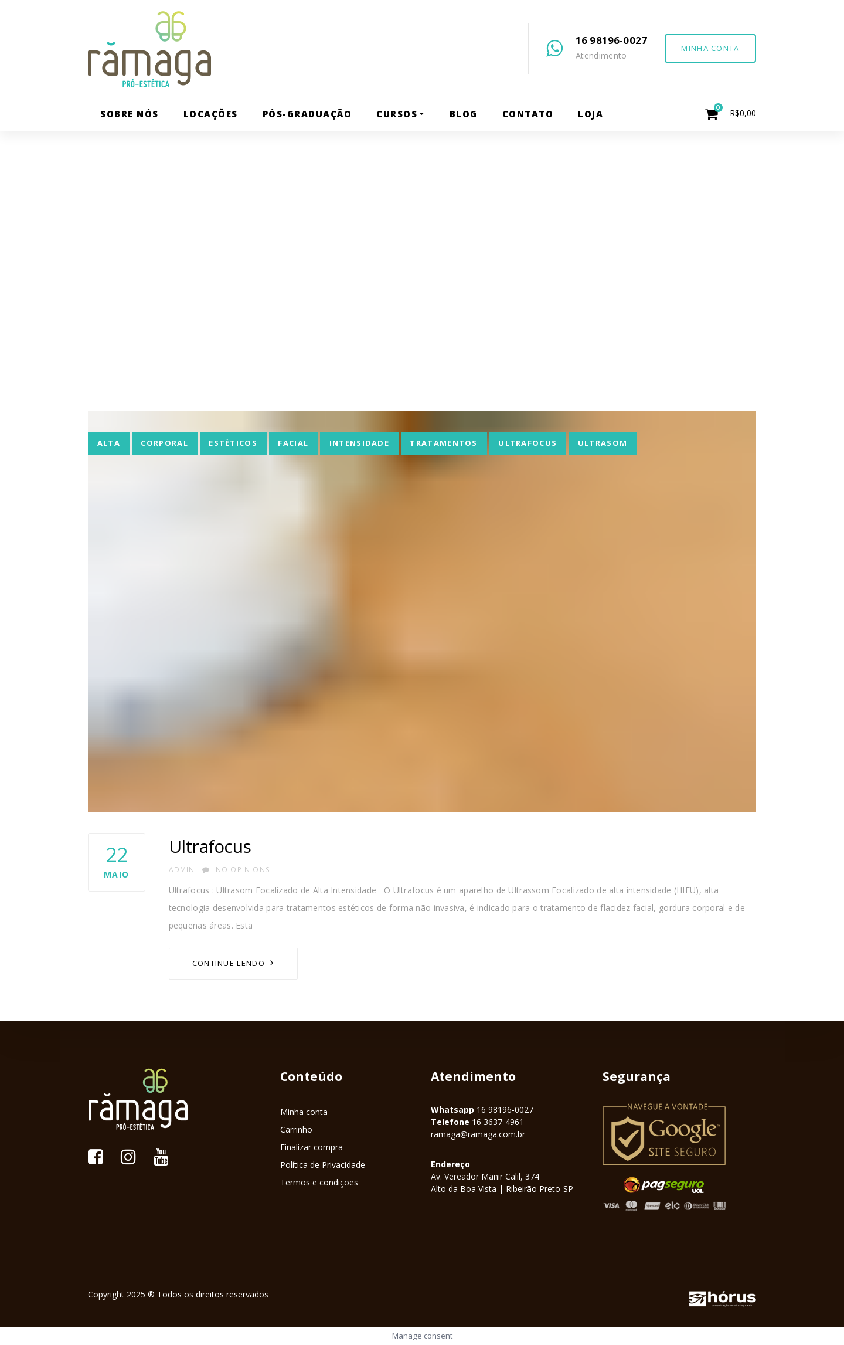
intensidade (359, 443)
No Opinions (236, 870)
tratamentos (443, 443)
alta (108, 443)
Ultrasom (602, 443)
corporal (164, 443)
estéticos (233, 443)
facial (293, 443)
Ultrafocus (210, 846)
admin (182, 870)
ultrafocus (527, 443)
